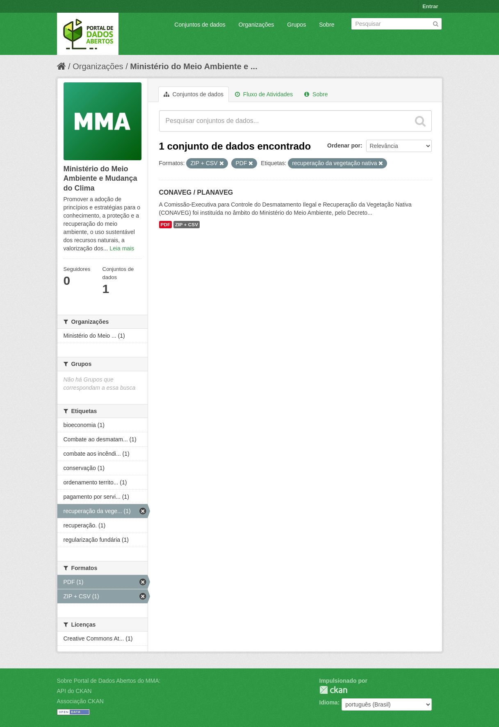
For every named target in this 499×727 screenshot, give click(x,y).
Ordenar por (343, 145)
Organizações (256, 24)
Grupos (296, 24)
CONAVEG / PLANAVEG (196, 192)
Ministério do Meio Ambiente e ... (193, 66)
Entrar (430, 6)
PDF (166, 224)
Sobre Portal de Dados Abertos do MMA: (109, 680)
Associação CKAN (80, 701)
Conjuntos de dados (200, 24)
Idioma (328, 702)
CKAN (333, 690)
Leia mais (121, 248)
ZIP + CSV (186, 224)
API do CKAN (74, 691)
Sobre (326, 24)
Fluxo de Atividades (264, 94)
